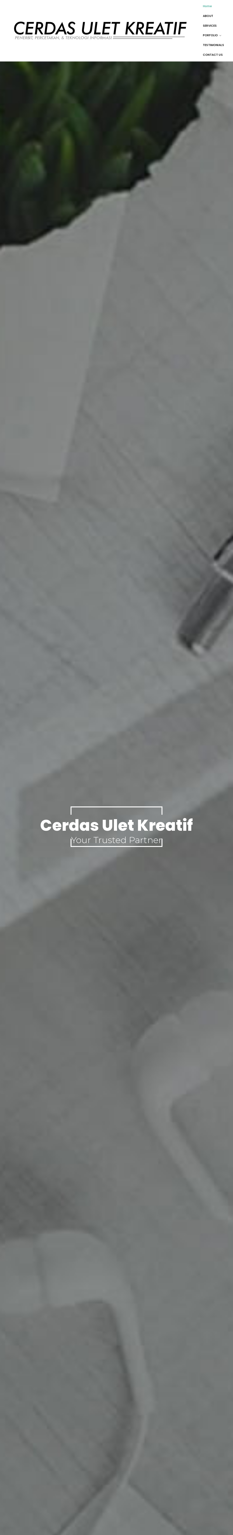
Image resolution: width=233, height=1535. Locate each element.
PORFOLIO (212, 35)
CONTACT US (213, 55)
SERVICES (210, 26)
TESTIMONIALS (213, 45)
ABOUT (208, 16)
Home (207, 6)
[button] (219, 35)
